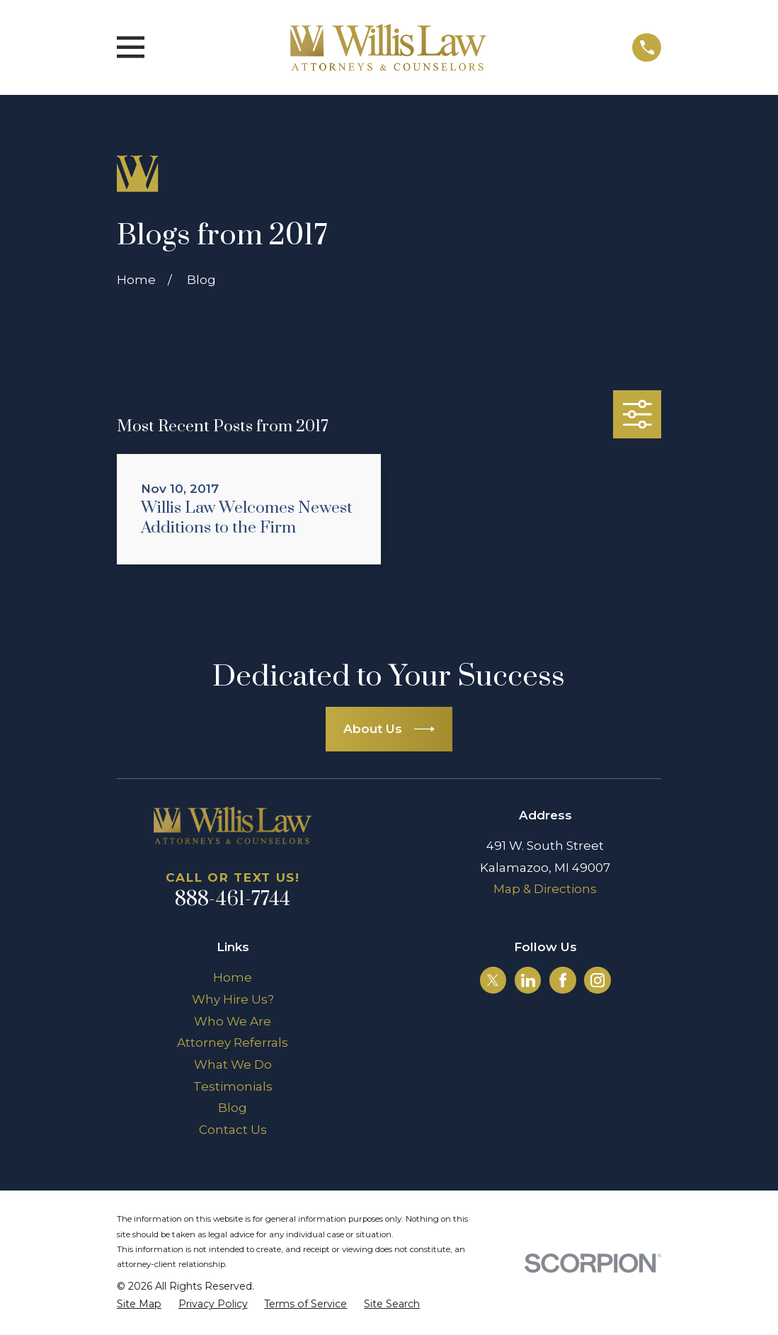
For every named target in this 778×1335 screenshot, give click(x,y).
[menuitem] (139, 1304)
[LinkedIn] (528, 980)
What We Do (233, 1064)
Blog (232, 1108)
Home (232, 977)
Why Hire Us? (233, 999)
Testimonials (233, 1086)
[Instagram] (597, 980)
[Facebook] (563, 980)
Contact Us (233, 1130)
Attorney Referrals (232, 1042)
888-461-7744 (233, 899)
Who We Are (232, 1021)
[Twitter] (493, 980)
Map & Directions (545, 889)
